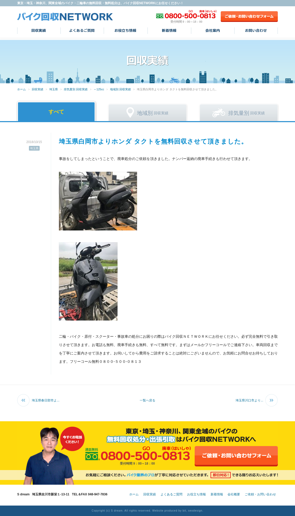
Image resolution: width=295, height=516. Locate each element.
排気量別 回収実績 (76, 89)
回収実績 (38, 30)
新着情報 (169, 30)
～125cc (99, 89)
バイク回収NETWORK (65, 16)
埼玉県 (53, 89)
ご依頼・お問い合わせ (260, 494)
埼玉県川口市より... (249, 400)
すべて (56, 112)
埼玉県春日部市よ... (45, 400)
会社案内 (212, 30)
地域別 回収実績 (120, 89)
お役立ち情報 (126, 30)
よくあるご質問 (82, 30)
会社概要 (234, 494)
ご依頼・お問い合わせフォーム (249, 16)
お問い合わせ (256, 30)
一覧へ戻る (147, 400)
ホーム (21, 89)
